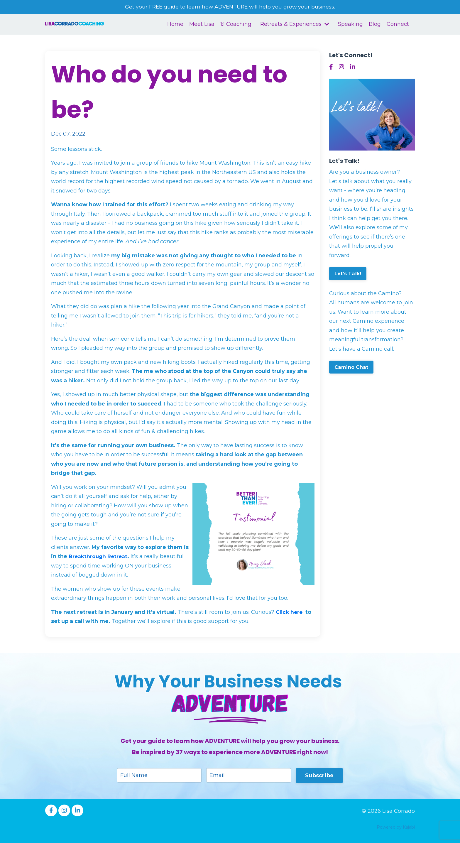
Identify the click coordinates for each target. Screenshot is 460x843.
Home (175, 24)
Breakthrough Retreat (100, 556)
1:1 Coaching (235, 24)
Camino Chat (351, 367)
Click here (290, 612)
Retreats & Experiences (294, 24)
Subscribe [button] (319, 775)
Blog (375, 24)
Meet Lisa (201, 24)
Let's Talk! (347, 274)
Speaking (350, 24)
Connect (398, 24)
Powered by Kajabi (396, 827)
